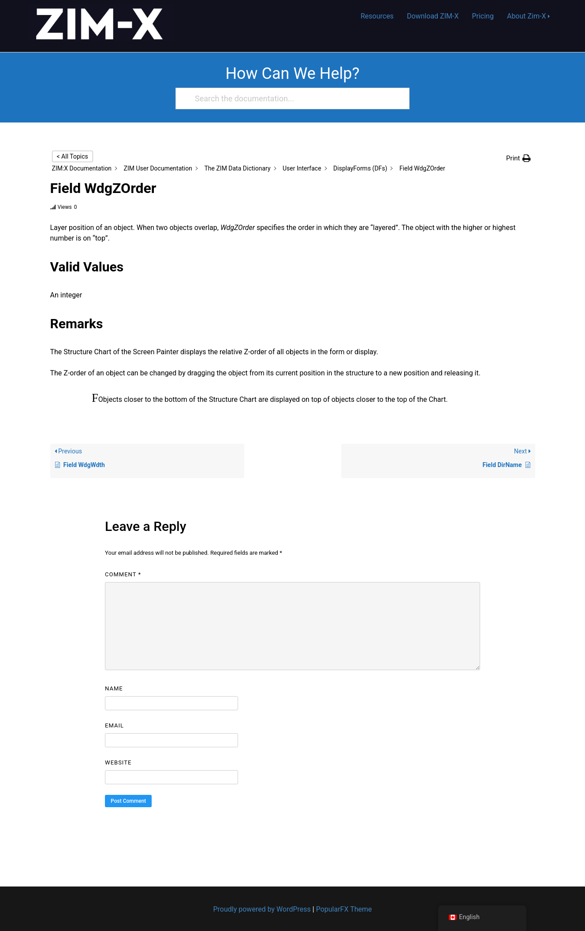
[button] (518, 158)
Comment (123, 574)
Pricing (483, 16)
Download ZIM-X (433, 16)
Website (118, 762)
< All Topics (72, 156)
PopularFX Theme (344, 909)
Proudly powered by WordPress (263, 909)
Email (114, 725)
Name (114, 688)
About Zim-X (526, 16)
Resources (377, 16)
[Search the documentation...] (289, 98)
